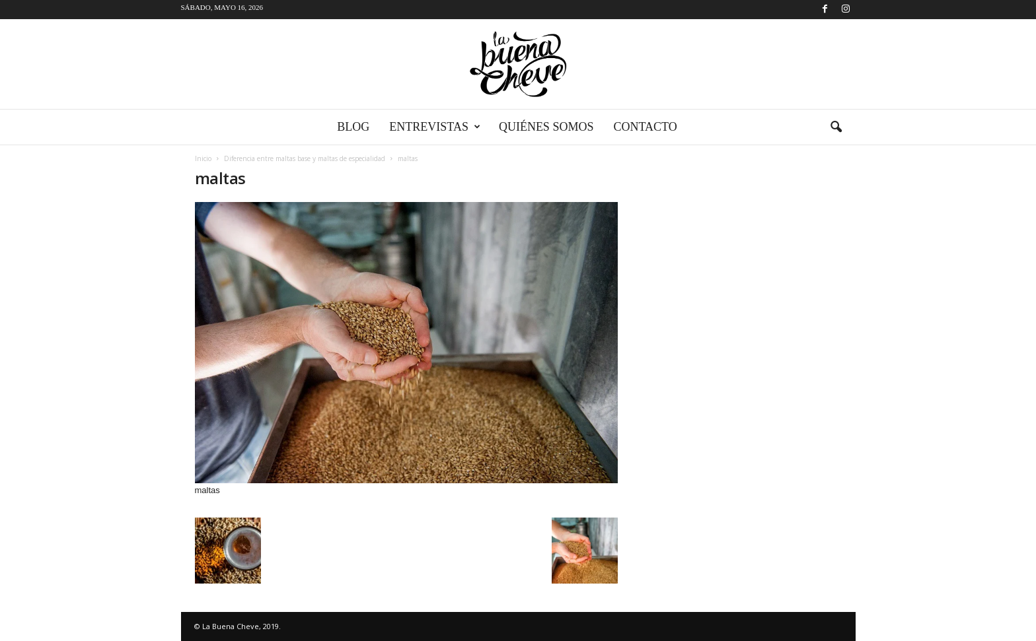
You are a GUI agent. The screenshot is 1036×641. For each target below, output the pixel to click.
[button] (835, 127)
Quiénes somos (546, 126)
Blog (353, 126)
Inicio (203, 158)
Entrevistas (434, 127)
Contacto (645, 126)
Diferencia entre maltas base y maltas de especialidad (304, 158)
